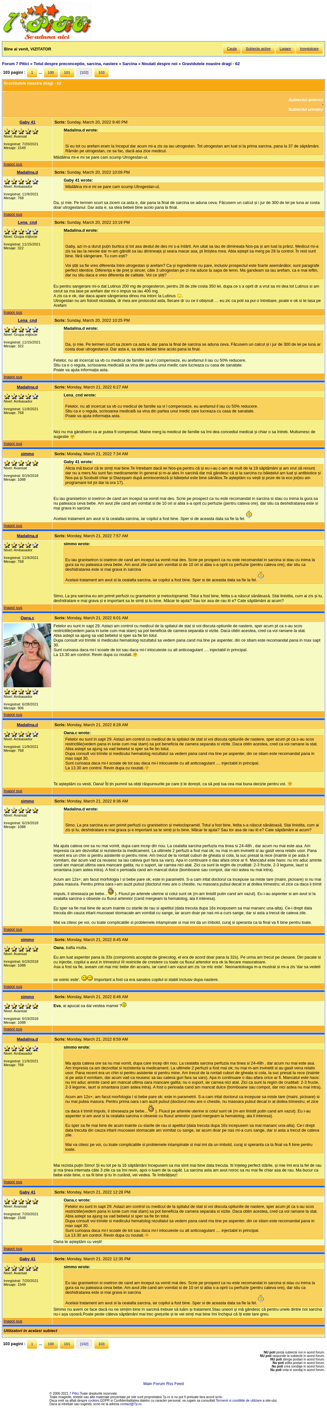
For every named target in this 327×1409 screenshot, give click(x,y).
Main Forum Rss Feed (163, 1383)
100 (51, 72)
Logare (285, 48)
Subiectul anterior (306, 99)
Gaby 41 (27, 122)
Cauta (232, 48)
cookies (93, 1400)
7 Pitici (74, 1393)
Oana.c (27, 617)
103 (101, 72)
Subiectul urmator (305, 109)
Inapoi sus (13, 164)
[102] (84, 72)
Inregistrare (309, 48)
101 (67, 72)
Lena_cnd (27, 222)
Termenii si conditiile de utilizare (239, 1400)
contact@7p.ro (130, 1404)
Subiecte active (258, 48)
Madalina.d (27, 172)
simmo (27, 453)
